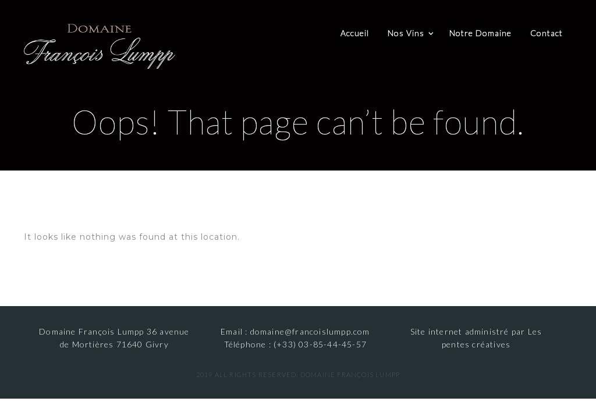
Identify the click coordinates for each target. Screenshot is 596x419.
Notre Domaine (480, 33)
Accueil (354, 33)
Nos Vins (406, 33)
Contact (546, 33)
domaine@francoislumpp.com (310, 331)
